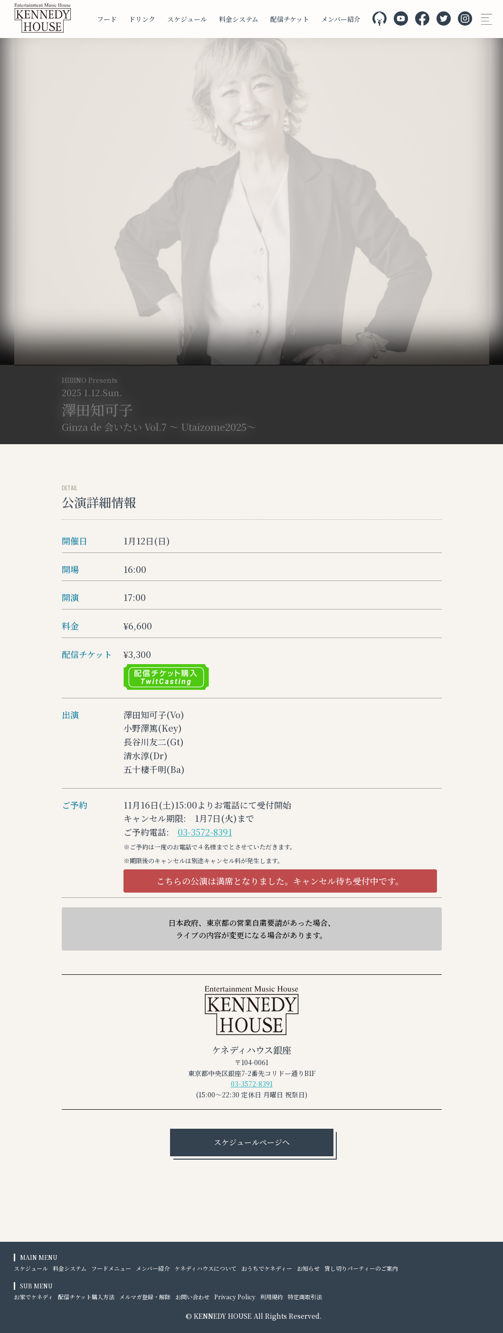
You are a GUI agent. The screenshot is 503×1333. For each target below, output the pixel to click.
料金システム (238, 19)
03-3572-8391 (205, 832)
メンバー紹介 (341, 19)
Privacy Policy (235, 1297)
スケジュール (187, 19)
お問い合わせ (192, 1297)
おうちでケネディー (266, 1268)
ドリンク (142, 19)
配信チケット (289, 19)
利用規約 (271, 1297)
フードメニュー (111, 1268)
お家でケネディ (33, 1297)
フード (107, 19)
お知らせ (308, 1268)
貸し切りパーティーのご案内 (361, 1268)
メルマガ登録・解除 (145, 1297)
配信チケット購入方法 (86, 1297)
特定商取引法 (305, 1297)
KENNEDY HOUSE (223, 1316)
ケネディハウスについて (205, 1268)
